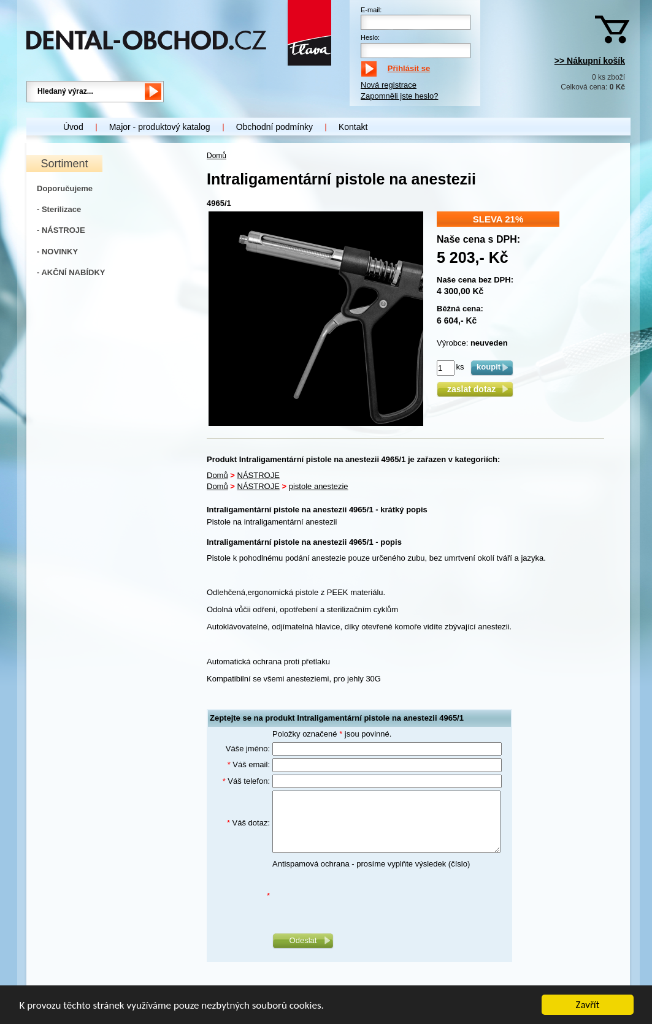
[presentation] (365, 896)
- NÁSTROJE (61, 230)
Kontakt (353, 127)
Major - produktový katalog (159, 127)
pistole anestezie (318, 486)
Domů (216, 155)
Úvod (73, 127)
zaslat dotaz (475, 389)
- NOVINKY (57, 251)
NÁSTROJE (258, 475)
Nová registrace (388, 84)
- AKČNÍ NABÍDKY (71, 272)
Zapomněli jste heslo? (399, 96)
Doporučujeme (65, 188)
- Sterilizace (59, 209)
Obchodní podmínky (274, 127)
